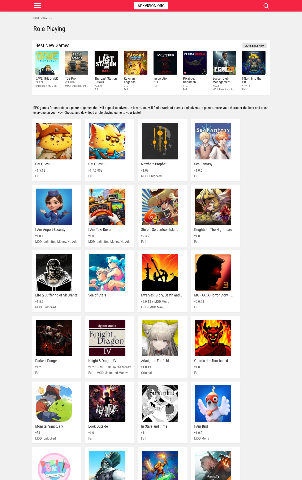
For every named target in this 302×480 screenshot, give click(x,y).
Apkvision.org (151, 5)
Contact (261, 474)
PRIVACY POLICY (233, 474)
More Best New (254, 45)
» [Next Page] (179, 457)
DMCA (249, 474)
